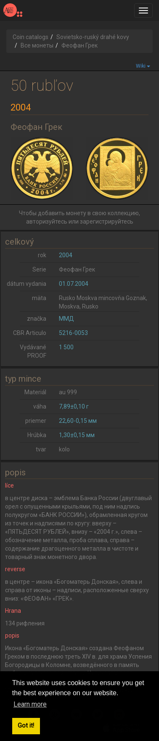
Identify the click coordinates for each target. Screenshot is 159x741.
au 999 (68, 392)
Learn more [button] (30, 704)
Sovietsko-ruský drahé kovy (92, 37)
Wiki (143, 66)
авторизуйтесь (46, 221)
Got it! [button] (26, 725)
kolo (64, 449)
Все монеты (37, 45)
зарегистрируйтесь (106, 221)
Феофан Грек (77, 269)
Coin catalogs (30, 37)
